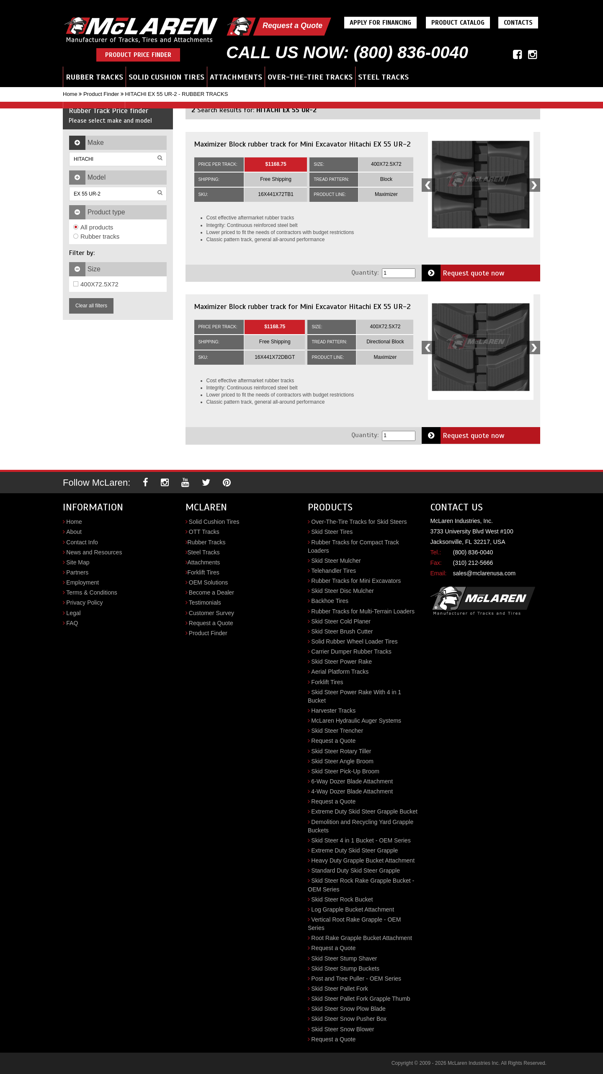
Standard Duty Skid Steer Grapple (355, 870)
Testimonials (205, 602)
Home (70, 94)
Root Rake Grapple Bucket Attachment (361, 938)
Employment (82, 582)
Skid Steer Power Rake (341, 661)
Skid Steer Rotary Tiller (341, 751)
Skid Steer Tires (332, 531)
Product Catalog (457, 22)
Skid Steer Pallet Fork (339, 988)
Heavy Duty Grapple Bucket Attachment (363, 860)
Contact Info (82, 542)
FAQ (72, 623)
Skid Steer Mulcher (336, 560)
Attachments (236, 77)
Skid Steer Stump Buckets (345, 968)
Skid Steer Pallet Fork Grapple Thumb (360, 998)
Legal (73, 613)
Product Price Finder (138, 55)
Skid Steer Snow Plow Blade (348, 1008)
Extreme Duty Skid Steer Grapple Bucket (364, 811)
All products (93, 227)
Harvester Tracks (333, 710)
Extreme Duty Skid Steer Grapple (354, 850)
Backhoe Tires (329, 601)
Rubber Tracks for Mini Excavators (356, 580)
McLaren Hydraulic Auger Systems (356, 720)
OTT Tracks (204, 531)
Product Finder (101, 94)
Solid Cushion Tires (166, 77)
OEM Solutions (208, 582)
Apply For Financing (380, 22)
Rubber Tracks (94, 77)
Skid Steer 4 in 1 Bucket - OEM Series (360, 840)
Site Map (77, 562)
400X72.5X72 (96, 284)
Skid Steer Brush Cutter (342, 631)
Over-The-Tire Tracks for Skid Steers (359, 521)
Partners (77, 572)
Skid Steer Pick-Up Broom (345, 771)
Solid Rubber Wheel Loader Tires (354, 641)
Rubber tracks (96, 236)
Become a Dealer (211, 592)
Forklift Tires (203, 572)
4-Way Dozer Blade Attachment (352, 791)
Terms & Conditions (91, 592)
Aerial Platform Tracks (339, 671)
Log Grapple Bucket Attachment (352, 909)
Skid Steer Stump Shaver (344, 958)
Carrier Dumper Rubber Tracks (351, 651)
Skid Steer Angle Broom (342, 761)
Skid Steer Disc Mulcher (342, 590)
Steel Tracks (383, 77)
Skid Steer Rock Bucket (342, 899)
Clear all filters (91, 306)
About (74, 531)
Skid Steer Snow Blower (342, 1029)
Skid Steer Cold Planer (341, 621)
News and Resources (94, 552)
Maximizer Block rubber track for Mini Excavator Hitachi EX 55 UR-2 (302, 144)
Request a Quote (292, 25)
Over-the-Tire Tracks (310, 77)
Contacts (518, 22)
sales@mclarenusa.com (484, 573)
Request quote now (463, 273)
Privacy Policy (84, 602)
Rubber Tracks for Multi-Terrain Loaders (363, 611)
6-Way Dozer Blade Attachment (352, 781)
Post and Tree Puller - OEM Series (356, 978)
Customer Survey (211, 613)
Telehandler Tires (333, 570)
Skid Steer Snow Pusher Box (349, 1018)
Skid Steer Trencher (337, 730)
